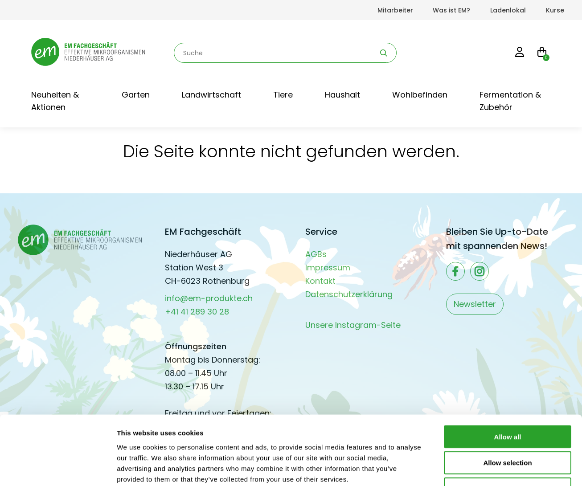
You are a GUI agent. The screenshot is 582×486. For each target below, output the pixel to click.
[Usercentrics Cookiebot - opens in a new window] (58, 468)
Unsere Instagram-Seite (353, 325)
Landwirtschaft (211, 94)
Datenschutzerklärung (349, 294)
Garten (136, 94)
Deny (508, 429)
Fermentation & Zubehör (510, 101)
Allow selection (507, 403)
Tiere (283, 94)
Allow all (507, 376)
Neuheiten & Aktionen (55, 101)
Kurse (555, 10)
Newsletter (475, 304)
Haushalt (342, 94)
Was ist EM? (451, 10)
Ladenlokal (508, 10)
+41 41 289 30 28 (197, 311)
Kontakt (320, 280)
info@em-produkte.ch (209, 298)
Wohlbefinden (419, 94)
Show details (467, 468)
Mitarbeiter (395, 10)
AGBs (316, 254)
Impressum (327, 267)
